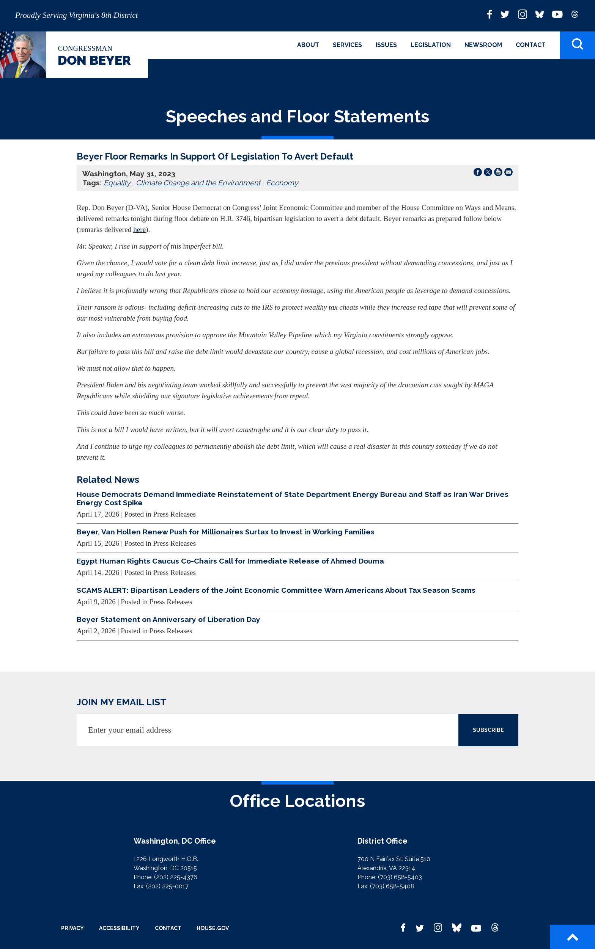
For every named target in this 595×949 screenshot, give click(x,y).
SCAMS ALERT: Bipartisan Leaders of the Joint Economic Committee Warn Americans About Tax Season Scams (276, 590)
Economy (282, 183)
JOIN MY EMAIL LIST (121, 702)
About (308, 45)
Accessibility (119, 928)
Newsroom (483, 45)
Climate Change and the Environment (198, 183)
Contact (531, 45)
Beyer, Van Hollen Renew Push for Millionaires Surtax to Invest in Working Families (226, 532)
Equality (117, 183)
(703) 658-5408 (392, 886)
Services (347, 45)
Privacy (72, 928)
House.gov (213, 928)
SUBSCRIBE (488, 730)
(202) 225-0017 (167, 886)
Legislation (431, 45)
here (139, 229)
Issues (386, 45)
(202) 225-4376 (175, 877)
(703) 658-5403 (400, 877)
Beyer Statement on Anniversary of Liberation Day (168, 619)
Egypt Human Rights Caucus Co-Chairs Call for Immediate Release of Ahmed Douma (230, 561)
